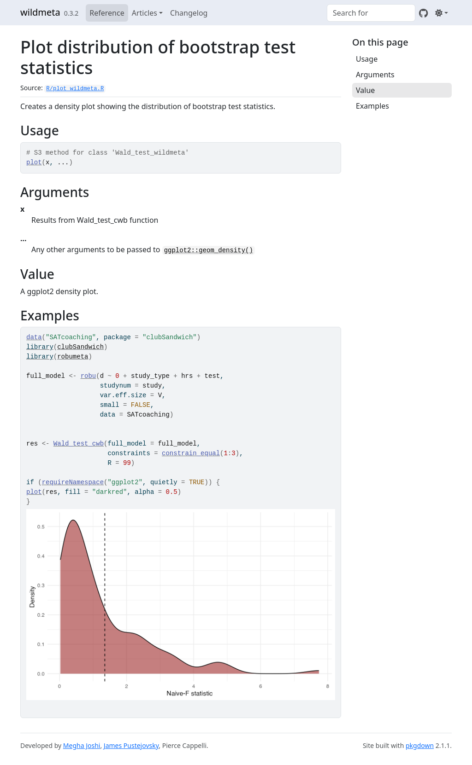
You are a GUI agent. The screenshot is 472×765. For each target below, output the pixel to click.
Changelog (188, 13)
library (39, 347)
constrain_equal (191, 453)
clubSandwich (80, 347)
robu (88, 376)
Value (365, 90)
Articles (144, 13)
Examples (372, 106)
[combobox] (371, 13)
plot (34, 162)
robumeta (72, 356)
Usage (367, 59)
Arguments (375, 75)
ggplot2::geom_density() (208, 250)
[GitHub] (423, 13)
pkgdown (420, 745)
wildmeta (40, 12)
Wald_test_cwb (78, 443)
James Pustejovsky (131, 745)
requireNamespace (73, 482)
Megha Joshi (81, 745)
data (34, 337)
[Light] (441, 13)
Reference (106, 13)
